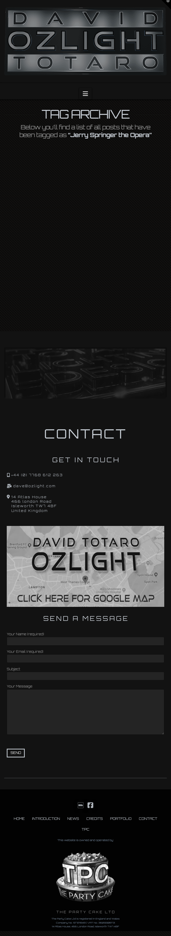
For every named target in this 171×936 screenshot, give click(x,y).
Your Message (85, 689)
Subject (85, 673)
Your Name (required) (85, 638)
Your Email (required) (85, 656)
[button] (85, 93)
